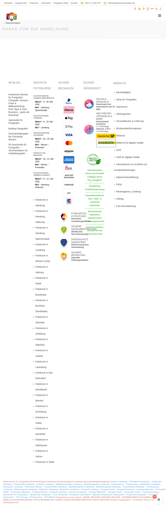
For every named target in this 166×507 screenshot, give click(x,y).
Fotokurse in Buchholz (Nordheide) (41, 306)
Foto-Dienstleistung (125, 206)
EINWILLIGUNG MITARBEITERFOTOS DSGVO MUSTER (82, 500)
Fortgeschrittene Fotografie (41, 134)
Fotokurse (125, 36)
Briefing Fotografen (18, 128)
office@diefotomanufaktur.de (121, 3)
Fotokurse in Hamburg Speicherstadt (42, 233)
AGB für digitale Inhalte (127, 157)
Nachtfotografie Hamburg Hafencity (41, 174)
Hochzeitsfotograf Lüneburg (69, 482)
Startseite (111, 36)
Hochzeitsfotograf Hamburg (43, 482)
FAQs (118, 184)
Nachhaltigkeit (122, 92)
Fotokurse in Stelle (44, 462)
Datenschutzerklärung (126, 177)
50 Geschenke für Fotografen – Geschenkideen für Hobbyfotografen (18, 149)
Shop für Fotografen (125, 99)
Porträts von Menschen (39, 154)
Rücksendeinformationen (127, 128)
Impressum (120, 106)
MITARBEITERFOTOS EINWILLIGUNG (140, 497)
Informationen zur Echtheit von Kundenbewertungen (130, 167)
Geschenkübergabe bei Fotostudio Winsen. (18, 136)
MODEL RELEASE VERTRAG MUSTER (102, 497)
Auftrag (118, 198)
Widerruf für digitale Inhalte (128, 142)
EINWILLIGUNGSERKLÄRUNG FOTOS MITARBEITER (28, 500)
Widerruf (119, 135)
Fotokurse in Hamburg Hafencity (41, 216)
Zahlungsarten (122, 114)
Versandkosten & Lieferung (128, 121)
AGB (117, 150)
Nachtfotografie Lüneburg (41, 117)
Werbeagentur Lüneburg (127, 191)
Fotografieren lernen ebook (68, 497)
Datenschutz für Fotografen (16, 482)
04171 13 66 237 (93, 3)
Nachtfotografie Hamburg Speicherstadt (43, 97)
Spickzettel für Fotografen (15, 121)
